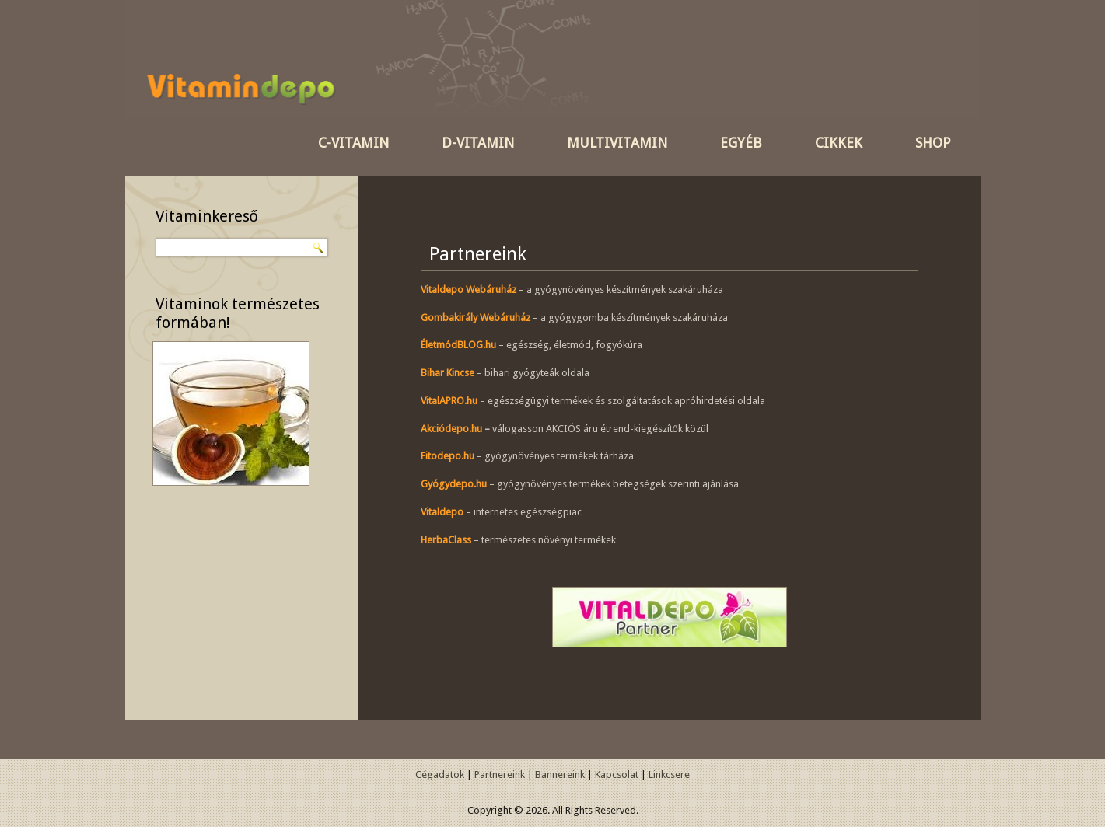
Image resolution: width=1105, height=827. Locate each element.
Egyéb (741, 142)
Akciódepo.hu (451, 428)
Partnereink (499, 774)
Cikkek (838, 142)
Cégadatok (439, 774)
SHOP (933, 142)
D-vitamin (478, 142)
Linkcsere (669, 774)
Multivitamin (617, 142)
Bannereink (560, 774)
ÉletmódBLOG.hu (458, 345)
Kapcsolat (616, 774)
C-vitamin (353, 142)
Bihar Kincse (447, 373)
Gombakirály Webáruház (475, 317)
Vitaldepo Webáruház (468, 289)
